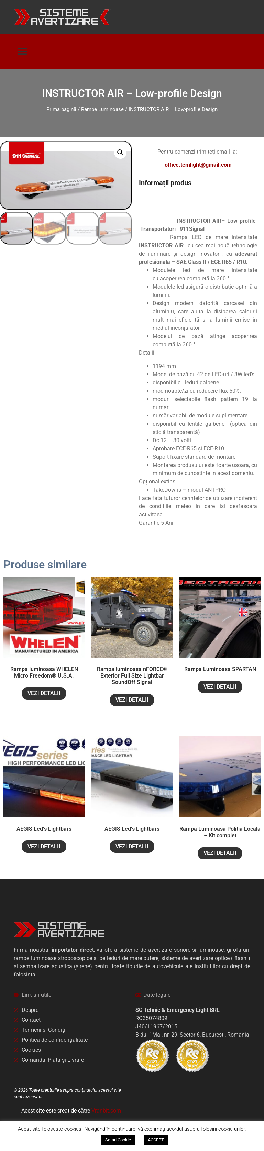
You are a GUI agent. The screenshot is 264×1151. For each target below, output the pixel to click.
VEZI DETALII (44, 693)
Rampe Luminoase (102, 109)
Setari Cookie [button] (118, 1139)
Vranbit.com (106, 1110)
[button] (22, 51)
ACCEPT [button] (156, 1139)
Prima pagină (61, 109)
